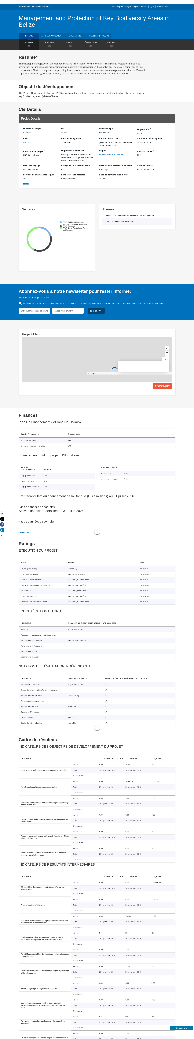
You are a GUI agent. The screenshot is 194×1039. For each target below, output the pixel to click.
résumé (29, 35)
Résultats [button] (111, 45)
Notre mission (24, 6)
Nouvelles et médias (98, 35)
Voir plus (122, 73)
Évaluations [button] (91, 45)
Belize (26, 142)
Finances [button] (70, 45)
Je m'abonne (96, 310)
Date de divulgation (71, 138)
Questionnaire (181, 1028)
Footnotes (24, 532)
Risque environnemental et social (115, 165)
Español (144, 6)
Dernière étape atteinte (73, 174)
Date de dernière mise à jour (113, 174)
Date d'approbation (109, 138)
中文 (167, 6)
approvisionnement (52, 35)
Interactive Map (162, 386)
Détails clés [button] (50, 45)
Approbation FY (145, 151)
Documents (75, 35)
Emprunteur (144, 129)
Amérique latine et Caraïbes (111, 154)
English (136, 6)
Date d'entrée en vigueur (149, 138)
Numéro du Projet (32, 128)
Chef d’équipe (106, 128)
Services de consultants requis (38, 174)
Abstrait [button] (29, 45)
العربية (152, 6)
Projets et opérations (40, 6)
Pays (25, 138)
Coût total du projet (34, 151)
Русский (160, 6)
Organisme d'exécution (72, 150)
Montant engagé (31, 165)
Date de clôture (145, 165)
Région (102, 150)
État (63, 128)
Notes (26, 183)
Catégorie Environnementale (75, 165)
